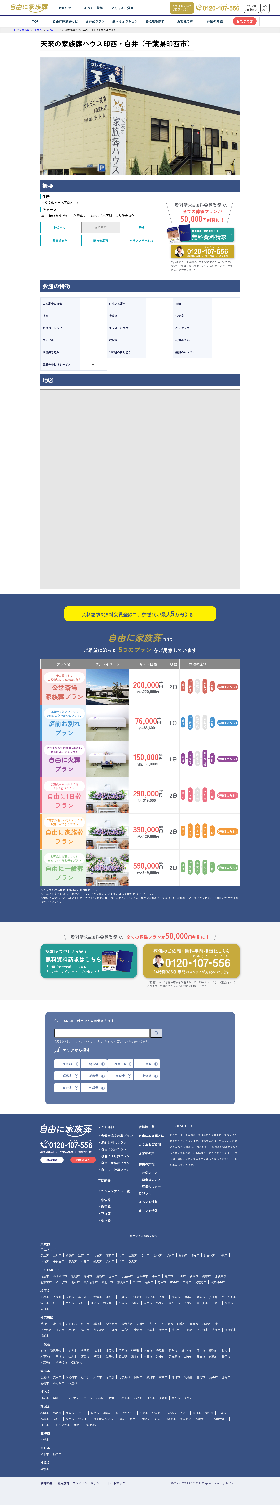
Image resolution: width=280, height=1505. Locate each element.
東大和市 (122, 1282)
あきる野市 (60, 1276)
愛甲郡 (57, 1324)
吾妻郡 (44, 1377)
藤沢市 (163, 1330)
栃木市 (125, 1398)
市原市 (110, 1350)
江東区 (132, 1255)
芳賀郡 (163, 1398)
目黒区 (132, 1261)
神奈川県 (46, 1317)
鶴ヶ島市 (108, 1303)
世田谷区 (209, 1255)
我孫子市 (55, 1350)
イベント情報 (93, 7)
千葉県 (45, 1344)
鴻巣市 (188, 1297)
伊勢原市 (111, 1324)
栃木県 (45, 1391)
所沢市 (123, 1303)
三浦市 (188, 1330)
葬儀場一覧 (147, 1126)
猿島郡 (209, 1413)
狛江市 (169, 1276)
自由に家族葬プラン (64, 831)
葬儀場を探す (155, 21)
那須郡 (138, 1398)
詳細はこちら (227, 687)
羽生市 (148, 1303)
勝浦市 (213, 1350)
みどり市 (58, 1383)
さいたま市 (229, 1297)
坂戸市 (44, 1303)
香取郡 (160, 1350)
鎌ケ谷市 (187, 1350)
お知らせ (64, 7)
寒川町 (72, 1330)
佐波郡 (72, 1383)
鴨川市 (201, 1350)
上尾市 (44, 1297)
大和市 (216, 1330)
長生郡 (123, 1356)
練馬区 (97, 1261)
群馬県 (45, 1370)
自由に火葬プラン (64, 759)
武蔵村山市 (218, 1282)
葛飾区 (110, 1255)
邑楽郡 (85, 1377)
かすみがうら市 (125, 1413)
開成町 (181, 1324)
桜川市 (197, 1413)
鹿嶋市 (107, 1413)
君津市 (60, 1356)
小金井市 (127, 1276)
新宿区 (170, 1255)
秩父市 (95, 1303)
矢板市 (188, 1398)
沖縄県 (45, 1462)
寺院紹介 (104, 1180)
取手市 (134, 1419)
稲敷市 (70, 1413)
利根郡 (188, 1377)
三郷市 (216, 1303)
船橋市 (213, 1356)
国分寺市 (142, 1276)
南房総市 (46, 1362)
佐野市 (113, 1398)
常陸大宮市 (220, 1419)
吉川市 (44, 1309)
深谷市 (188, 1303)
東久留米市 (91, 1282)
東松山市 (174, 1303)
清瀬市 (100, 1276)
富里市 (148, 1356)
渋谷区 (157, 1255)
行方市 (159, 1419)
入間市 (70, 1297)
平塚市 (150, 1330)
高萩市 (57, 1419)
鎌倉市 (194, 1324)
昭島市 (44, 1276)
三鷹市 (187, 1282)
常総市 (44, 1419)
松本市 (44, 1454)
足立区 (44, 1255)
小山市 (88, 1398)
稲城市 (75, 1276)
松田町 (176, 1330)
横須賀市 (230, 1330)
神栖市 (144, 1413)
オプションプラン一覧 (114, 1191)
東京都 (45, 1244)
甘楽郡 (110, 1377)
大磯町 (141, 1324)
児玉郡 (213, 1297)
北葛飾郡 (136, 1297)
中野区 (85, 1261)
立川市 (181, 1276)
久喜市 (163, 1297)
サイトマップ (116, 1483)
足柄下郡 (71, 1324)
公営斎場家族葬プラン (64, 686)
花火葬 (106, 1213)
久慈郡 (171, 1413)
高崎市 (163, 1377)
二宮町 (125, 1330)
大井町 (153, 1324)
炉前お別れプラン (64, 722)
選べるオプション (125, 21)
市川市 (97, 1350)
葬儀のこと (150, 1172)
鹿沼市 (100, 1398)
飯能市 (160, 1303)
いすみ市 (71, 1350)
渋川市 (150, 1377)
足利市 (44, 1398)
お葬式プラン (95, 21)
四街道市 (76, 1362)
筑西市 (70, 1419)
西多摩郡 (220, 1276)
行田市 (150, 1297)
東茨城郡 (185, 1419)
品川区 (145, 1255)
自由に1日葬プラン (64, 795)
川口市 (110, 1297)
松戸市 (226, 1356)
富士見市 (202, 1303)
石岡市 (44, 1413)
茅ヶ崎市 (99, 1330)
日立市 (44, 1425)
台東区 (223, 1255)
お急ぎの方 (244, 21)
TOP (35, 21)
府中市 (162, 1282)
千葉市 (97, 1356)
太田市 (97, 1377)
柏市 (224, 1350)
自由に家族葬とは (65, 21)
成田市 (188, 1356)
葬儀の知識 (215, 21)
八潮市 (229, 1303)
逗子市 (85, 1330)
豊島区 (72, 1261)
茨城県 (45, 1406)
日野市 (137, 1282)
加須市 (97, 1297)
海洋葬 (106, 1206)
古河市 (184, 1413)
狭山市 (57, 1303)
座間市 (60, 1330)
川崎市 (206, 1324)
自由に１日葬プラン (115, 1156)
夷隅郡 (85, 1350)
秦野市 (138, 1330)
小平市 (156, 1276)
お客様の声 (185, 21)
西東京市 (46, 1282)
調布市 (206, 1276)
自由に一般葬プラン (64, 867)
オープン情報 (148, 1210)
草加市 (82, 1303)
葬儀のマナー (151, 1186)
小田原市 (167, 1324)
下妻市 (222, 1413)
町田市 (174, 1282)
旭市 (43, 1350)
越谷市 (201, 1297)
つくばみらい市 (103, 1419)
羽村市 (75, 1282)
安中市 (57, 1377)
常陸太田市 (202, 1419)
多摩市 (194, 1276)
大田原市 (74, 1398)
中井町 (113, 1330)
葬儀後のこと (151, 1179)
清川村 (219, 1324)
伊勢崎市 (71, 1377)
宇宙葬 (106, 1199)
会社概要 (46, 1483)
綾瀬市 (97, 1324)
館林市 (176, 1377)
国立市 (113, 1276)
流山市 (160, 1356)
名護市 (44, 1469)
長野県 (45, 1447)
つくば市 (83, 1419)
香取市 (173, 1350)
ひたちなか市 (61, 1425)
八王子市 (61, 1282)
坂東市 (171, 1419)
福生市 (149, 1282)
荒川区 (57, 1255)
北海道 (45, 1433)
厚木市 (85, 1324)
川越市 (123, 1297)
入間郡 (57, 1297)
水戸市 (78, 1425)
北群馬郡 (124, 1377)
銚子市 (110, 1356)
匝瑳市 (85, 1356)
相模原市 (46, 1330)
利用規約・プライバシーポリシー (79, 1483)
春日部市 (83, 1297)
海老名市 (127, 1324)
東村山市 (107, 1282)
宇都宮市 (58, 1398)
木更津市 (46, 1356)
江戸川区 (83, 1255)
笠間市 (95, 1413)
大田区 (97, 1255)
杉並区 (183, 1255)
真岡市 (176, 1398)
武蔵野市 (200, 1282)
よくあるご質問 (122, 7)
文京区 (110, 1261)
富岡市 (201, 1377)
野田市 (201, 1356)
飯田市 (57, 1454)
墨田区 (195, 1255)
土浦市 (121, 1419)
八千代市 (61, 1362)
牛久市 (82, 1413)
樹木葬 (106, 1220)
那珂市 (146, 1419)
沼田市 (213, 1377)
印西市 (123, 1350)
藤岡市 (226, 1377)
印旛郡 (135, 1350)
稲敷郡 (57, 1413)
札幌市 (44, 1440)
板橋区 (70, 1255)
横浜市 (44, 1336)
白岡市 (70, 1303)
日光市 (150, 1398)
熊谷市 (176, 1297)
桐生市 (138, 1377)
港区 (121, 1261)
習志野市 (174, 1356)
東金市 (135, 1356)
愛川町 (44, 1324)
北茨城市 (157, 1413)
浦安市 (148, 1350)
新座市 (135, 1303)
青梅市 (88, 1276)
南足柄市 (202, 1330)
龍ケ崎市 (92, 1425)
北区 (121, 1255)
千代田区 (58, 1261)
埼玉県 (45, 1290)
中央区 (44, 1261)
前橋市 (44, 1383)
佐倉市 (72, 1356)
